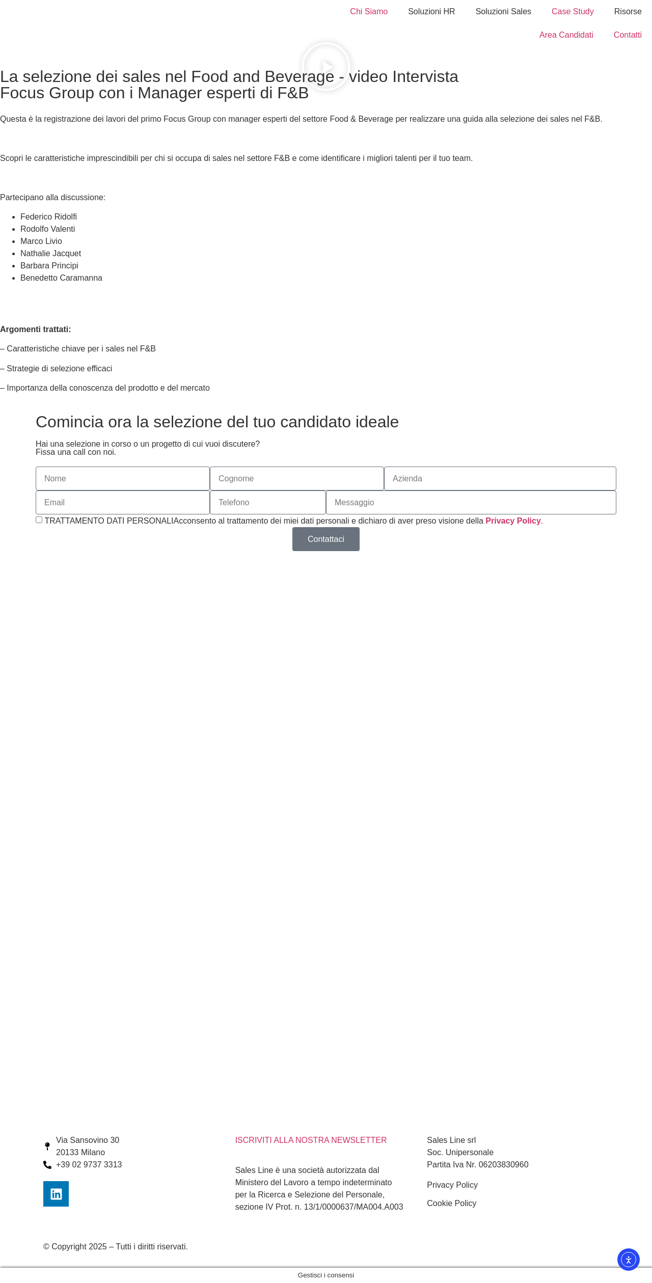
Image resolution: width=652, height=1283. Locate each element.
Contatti (628, 35)
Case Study (573, 11)
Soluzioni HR (431, 11)
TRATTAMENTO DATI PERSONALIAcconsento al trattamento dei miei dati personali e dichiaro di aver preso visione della (293, 520)
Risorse (628, 11)
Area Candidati (566, 35)
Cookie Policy (451, 1203)
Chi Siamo (369, 11)
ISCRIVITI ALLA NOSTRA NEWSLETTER (311, 1140)
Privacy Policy (452, 1185)
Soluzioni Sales (503, 11)
